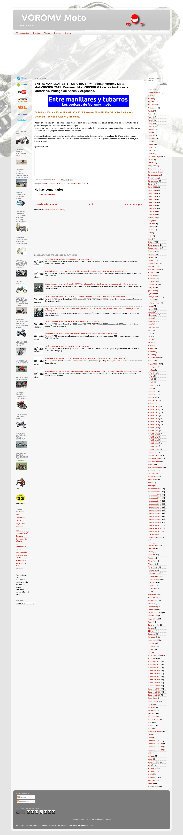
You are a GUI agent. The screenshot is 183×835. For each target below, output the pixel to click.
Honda (150, 306)
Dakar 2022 (152, 214)
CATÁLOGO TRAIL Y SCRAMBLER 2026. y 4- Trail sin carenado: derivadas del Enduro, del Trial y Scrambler (85, 297)
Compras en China (155, 172)
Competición (153, 169)
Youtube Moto (153, 786)
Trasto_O (151, 725)
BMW (150, 123)
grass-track (152, 291)
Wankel (151, 774)
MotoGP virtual (153, 449)
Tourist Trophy (153, 719)
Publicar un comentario (46, 194)
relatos (151, 604)
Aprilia (150, 111)
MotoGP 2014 (153, 410)
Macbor (151, 345)
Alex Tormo (152, 105)
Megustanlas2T (22, 533)
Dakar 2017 (152, 199)
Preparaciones (153, 576)
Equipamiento (153, 248)
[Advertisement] (89, 56)
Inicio (91, 204)
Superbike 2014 (154, 668)
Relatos (36, 33)
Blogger (108, 819)
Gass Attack (20, 518)
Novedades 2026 (154, 528)
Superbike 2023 (154, 695)
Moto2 (150, 379)
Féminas (151, 260)
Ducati (150, 233)
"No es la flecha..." (155, 93)
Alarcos (151, 99)
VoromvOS (152, 771)
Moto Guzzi (152, 373)
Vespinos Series (154, 741)
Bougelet (151, 129)
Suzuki (150, 704)
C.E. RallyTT (152, 138)
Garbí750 (151, 281)
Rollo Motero (21, 560)
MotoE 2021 (152, 394)
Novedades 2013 (154, 489)
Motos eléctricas (154, 458)
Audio (150, 117)
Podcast (67, 183)
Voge (150, 759)
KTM (150, 324)
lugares (151, 342)
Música (150, 464)
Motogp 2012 (153, 403)
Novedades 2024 (154, 522)
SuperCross (152, 698)
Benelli (150, 120)
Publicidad (152, 588)
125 (149, 96)
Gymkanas (152, 294)
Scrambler (152, 637)
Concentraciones (154, 175)
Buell (150, 132)
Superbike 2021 (154, 689)
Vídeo (150, 753)
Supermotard (153, 701)
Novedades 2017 (154, 501)
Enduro (150, 242)
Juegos (151, 318)
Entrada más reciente (45, 204)
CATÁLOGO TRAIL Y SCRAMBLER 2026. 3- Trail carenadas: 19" (68, 346)
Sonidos (151, 649)
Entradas (21, 797)
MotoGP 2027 (153, 446)
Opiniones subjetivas (156, 537)
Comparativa (153, 166)
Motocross (152, 385)
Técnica (47, 33)
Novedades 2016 (154, 498)
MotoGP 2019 (153, 425)
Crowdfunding (153, 178)
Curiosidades (153, 181)
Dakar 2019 (152, 205)
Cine (149, 150)
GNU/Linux (152, 288)
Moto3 (150, 382)
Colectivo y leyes (154, 157)
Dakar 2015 (152, 193)
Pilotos (150, 564)
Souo (150, 652)
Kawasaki (151, 321)
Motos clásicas (153, 455)
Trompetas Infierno (155, 731)
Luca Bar (151, 339)
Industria (151, 312)
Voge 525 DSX (153, 762)
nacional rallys (153, 473)
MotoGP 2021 (153, 431)
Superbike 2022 (154, 692)
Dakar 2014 (152, 190)
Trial (149, 728)
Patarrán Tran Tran (155, 546)
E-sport (151, 236)
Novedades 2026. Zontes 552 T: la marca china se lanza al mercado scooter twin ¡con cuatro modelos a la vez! (86, 271)
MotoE (150, 388)
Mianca (18, 521)
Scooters (151, 634)
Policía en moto (154, 573)
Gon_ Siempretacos (21, 545)
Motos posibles (154, 461)
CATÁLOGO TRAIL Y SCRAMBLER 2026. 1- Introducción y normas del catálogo (74, 321)
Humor (150, 309)
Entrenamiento (153, 245)
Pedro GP (19, 549)
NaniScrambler (153, 476)
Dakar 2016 (152, 196)
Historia (151, 300)
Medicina (151, 355)
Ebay (150, 239)
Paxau (18, 515)
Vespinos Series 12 (155, 744)
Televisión (152, 713)
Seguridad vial (153, 640)
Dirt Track (151, 224)
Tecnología (152, 710)
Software (151, 646)
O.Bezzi (151, 534)
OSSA (150, 543)
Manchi (150, 349)
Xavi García (152, 780)
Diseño (150, 230)
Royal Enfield (153, 619)
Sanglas (151, 628)
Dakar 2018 (152, 202)
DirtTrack (151, 227)
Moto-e (151, 376)
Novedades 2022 (154, 516)
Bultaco (151, 135)
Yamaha (151, 783)
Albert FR (19, 569)
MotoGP (151, 397)
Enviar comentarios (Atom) (55, 210)
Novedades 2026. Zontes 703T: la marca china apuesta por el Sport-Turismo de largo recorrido (81, 334)
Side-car (151, 643)
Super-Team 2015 (155, 655)
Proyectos (152, 582)
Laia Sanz (151, 327)
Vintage (151, 756)
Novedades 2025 (154, 525)
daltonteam (152, 218)
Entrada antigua (133, 204)
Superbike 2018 (154, 680)
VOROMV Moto (51, 17)
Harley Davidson (154, 297)
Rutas (150, 622)
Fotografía (152, 272)
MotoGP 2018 (153, 422)
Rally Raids (152, 594)
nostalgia (151, 486)
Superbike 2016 (154, 674)
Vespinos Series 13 (155, 747)
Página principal (22, 33)
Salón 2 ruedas (153, 625)
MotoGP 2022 (153, 434)
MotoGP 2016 (153, 416)
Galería (68, 33)
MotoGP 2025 (153, 443)
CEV (149, 141)
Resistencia (152, 607)
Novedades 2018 (154, 504)
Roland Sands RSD (155, 613)
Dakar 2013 (152, 187)
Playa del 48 (20, 524)
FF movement (153, 263)
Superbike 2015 (77, 183)
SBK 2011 (152, 631)
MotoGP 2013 (153, 406)
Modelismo (152, 367)
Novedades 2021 (154, 513)
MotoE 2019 (152, 391)
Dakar (150, 184)
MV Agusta (152, 470)
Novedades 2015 (154, 495)
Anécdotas (152, 108)
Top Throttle (153, 716)
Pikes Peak (152, 561)
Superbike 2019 (154, 683)
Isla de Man (152, 315)
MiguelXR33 (47, 183)
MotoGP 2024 (153, 440)
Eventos (151, 257)
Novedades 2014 (154, 492)
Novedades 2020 (154, 510)
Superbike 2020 (154, 686)
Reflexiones (152, 600)
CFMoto (151, 144)
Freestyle (151, 278)
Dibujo (150, 221)
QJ (149, 591)
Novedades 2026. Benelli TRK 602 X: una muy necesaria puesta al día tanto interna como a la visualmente (85, 358)
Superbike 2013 (154, 665)
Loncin (150, 333)
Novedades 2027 (154, 531)
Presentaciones (154, 579)
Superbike (152, 658)
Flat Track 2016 (154, 269)
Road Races (152, 610)
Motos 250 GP (153, 452)
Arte (149, 114)
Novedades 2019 (154, 507)
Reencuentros (153, 597)
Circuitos (151, 154)
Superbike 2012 (154, 661)
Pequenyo (20, 527)
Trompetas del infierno (21, 540)
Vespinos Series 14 (155, 750)
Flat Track (151, 266)
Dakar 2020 (152, 208)
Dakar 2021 (152, 211)
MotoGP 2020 (153, 428)
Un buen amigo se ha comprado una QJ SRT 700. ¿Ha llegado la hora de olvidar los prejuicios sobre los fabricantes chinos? (91, 284)
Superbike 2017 (154, 677)
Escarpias (19, 536)
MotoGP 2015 (57, 183)
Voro (86, 183)
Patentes (151, 549)
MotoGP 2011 (153, 400)
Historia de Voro (154, 303)
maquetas (152, 352)
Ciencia (150, 147)
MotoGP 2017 (153, 419)
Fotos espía (152, 275)
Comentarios (23, 801)
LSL (149, 336)
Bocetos (57, 33)
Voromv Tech (153, 768)
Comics (151, 163)
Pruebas (151, 585)
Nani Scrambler (21, 552)
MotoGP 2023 (153, 437)
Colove (150, 160)
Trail (149, 722)
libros (150, 330)
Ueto (18, 530)
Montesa (151, 370)
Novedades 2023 (154, 519)
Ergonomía (152, 251)
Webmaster (152, 777)
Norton (150, 483)
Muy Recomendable (155, 467)
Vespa (150, 738)
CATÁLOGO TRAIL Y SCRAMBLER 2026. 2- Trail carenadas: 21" (68, 259)
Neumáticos (152, 480)
